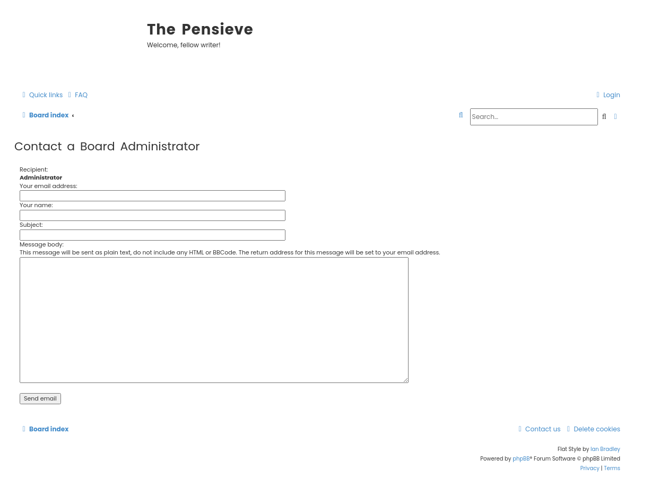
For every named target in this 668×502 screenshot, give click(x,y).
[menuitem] (76, 95)
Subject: (31, 224)
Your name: (36, 205)
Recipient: (34, 169)
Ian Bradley (605, 449)
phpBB (521, 459)
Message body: (42, 244)
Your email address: (48, 186)
